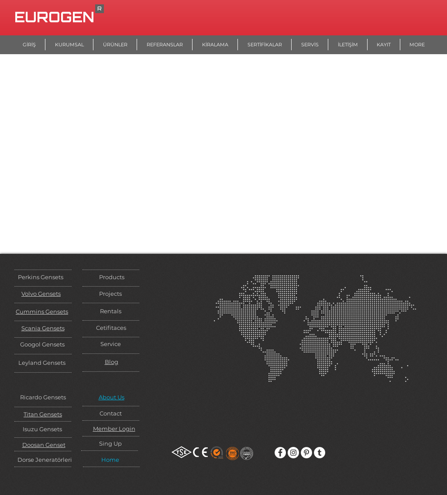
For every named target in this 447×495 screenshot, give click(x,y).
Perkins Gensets (40, 276)
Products (111, 276)
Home (110, 459)
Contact (111, 413)
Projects (110, 293)
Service (110, 343)
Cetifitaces (111, 327)
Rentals (110, 311)
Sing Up (110, 443)
